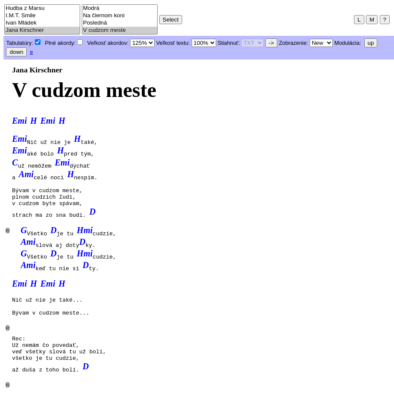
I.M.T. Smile (42, 15)
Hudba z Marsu (42, 8)
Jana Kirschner (42, 30)
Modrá (119, 8)
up (371, 43)
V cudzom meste (119, 30)
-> (271, 43)
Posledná (119, 23)
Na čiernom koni (119, 15)
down (16, 52)
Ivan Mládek (42, 23)
